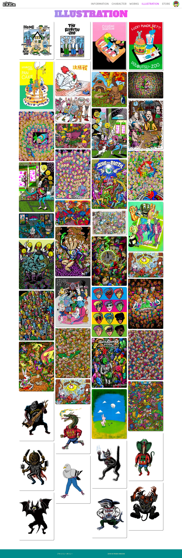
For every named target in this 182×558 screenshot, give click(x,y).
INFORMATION (100, 3)
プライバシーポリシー (65, 554)
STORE (166, 3)
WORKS (134, 3)
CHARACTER (119, 3)
